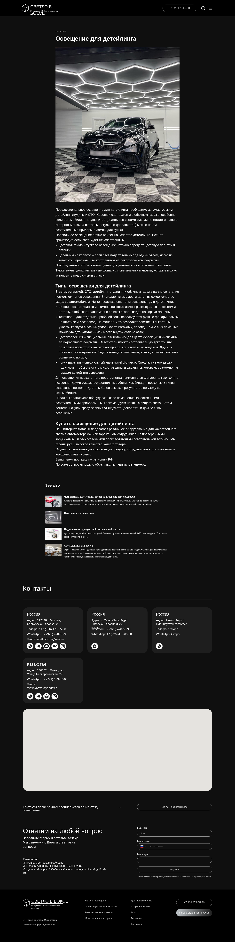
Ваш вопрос (143, 858)
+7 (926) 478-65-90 (46, 633)
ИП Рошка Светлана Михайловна (40, 924)
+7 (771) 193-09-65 (47, 683)
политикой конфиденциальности (196, 881)
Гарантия (137, 922)
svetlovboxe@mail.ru (45, 643)
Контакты (137, 928)
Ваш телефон (143, 845)
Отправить (174, 874)
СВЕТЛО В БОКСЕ (49, 905)
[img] (25, 8)
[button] (194, 917)
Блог (134, 916)
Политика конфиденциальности (40, 928)
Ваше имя (142, 832)
